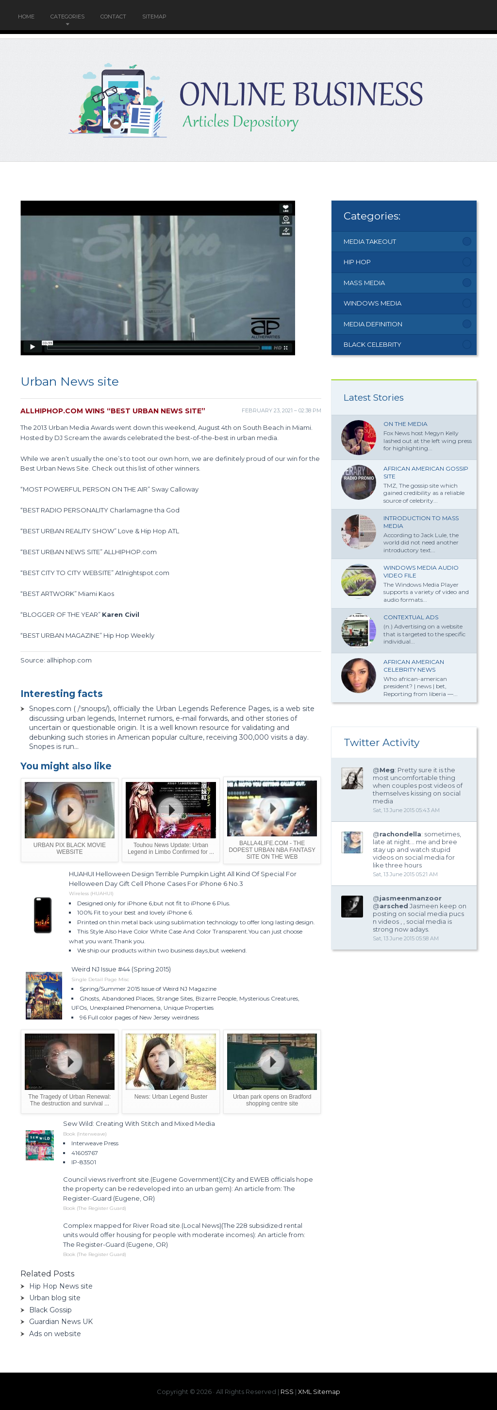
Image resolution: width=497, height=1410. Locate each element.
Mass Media (364, 283)
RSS (287, 1391)
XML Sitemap (319, 1391)
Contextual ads (410, 617)
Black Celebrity (372, 344)
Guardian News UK (61, 1321)
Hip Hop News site (61, 1286)
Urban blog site (55, 1297)
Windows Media (372, 303)
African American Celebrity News (413, 665)
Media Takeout (370, 241)
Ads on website (55, 1333)
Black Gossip (50, 1310)
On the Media (405, 423)
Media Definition (373, 324)
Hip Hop (357, 262)
